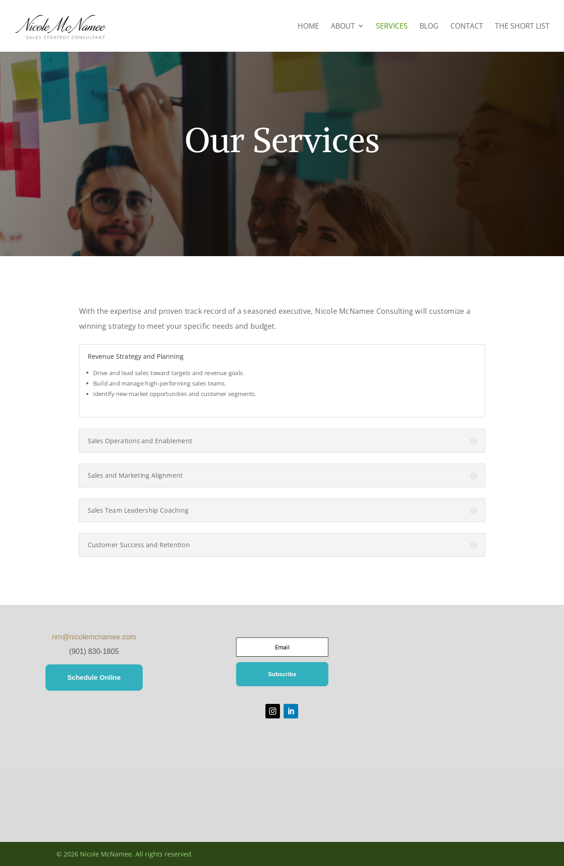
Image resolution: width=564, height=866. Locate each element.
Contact (466, 27)
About (343, 27)
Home (308, 27)
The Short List (522, 27)
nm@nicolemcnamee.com (94, 637)
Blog (429, 27)
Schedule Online (94, 677)
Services (392, 27)
